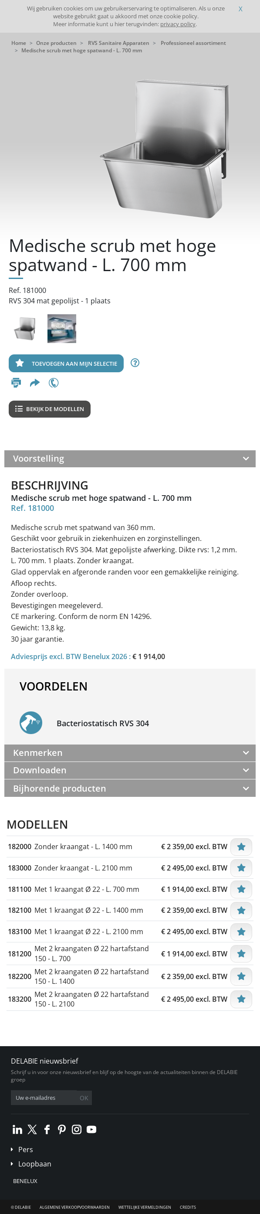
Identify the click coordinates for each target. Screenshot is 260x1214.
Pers (25, 1149)
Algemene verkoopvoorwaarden (75, 1207)
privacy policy (178, 24)
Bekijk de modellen (49, 409)
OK (84, 1098)
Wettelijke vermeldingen (144, 1207)
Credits (188, 1207)
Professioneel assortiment (193, 43)
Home (18, 43)
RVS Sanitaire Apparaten (118, 43)
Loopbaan (34, 1164)
